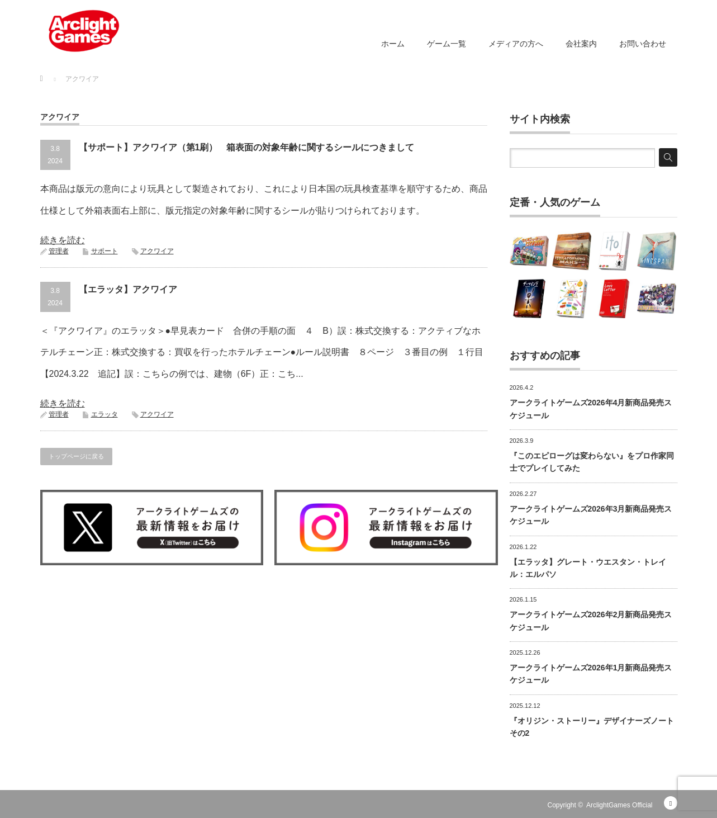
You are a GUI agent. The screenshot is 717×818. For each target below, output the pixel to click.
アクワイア (157, 251)
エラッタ (104, 414)
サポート (104, 251)
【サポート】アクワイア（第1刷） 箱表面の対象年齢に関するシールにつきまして (247, 147)
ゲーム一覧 (446, 43)
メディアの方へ (515, 43)
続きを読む (62, 240)
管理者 (59, 251)
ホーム (393, 43)
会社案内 (581, 43)
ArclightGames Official (619, 805)
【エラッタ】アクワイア (128, 289)
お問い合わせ (642, 43)
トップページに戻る (76, 456)
